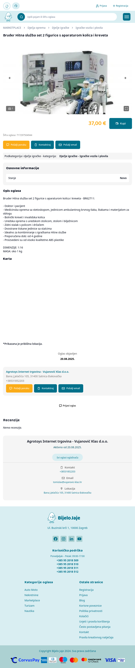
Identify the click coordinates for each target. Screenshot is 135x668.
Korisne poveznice (90, 605)
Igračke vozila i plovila (89, 27)
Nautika (29, 611)
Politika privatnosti (90, 611)
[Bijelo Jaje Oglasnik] (8, 16)
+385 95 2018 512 (67, 571)
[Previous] (10, 78)
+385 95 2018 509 (67, 560)
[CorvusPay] (25, 660)
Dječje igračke (60, 27)
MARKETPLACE (12, 27)
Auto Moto (31, 590)
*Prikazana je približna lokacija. (22, 344)
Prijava (83, 595)
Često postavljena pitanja (94, 627)
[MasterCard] (74, 660)
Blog (82, 600)
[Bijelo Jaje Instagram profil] (64, 539)
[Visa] (110, 660)
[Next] (125, 78)
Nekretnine (31, 595)
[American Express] (44, 660)
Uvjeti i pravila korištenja (94, 621)
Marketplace (32, 600)
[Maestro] (63, 660)
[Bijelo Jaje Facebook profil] (56, 539)
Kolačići (83, 616)
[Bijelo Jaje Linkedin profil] (71, 539)
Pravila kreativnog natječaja (96, 637)
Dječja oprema (37, 27)
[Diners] (53, 660)
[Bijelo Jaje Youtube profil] (79, 539)
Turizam (30, 605)
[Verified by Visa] (121, 660)
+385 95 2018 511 (67, 568)
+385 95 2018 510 (67, 564)
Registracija (86, 590)
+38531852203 (67, 471)
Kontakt (84, 632)
